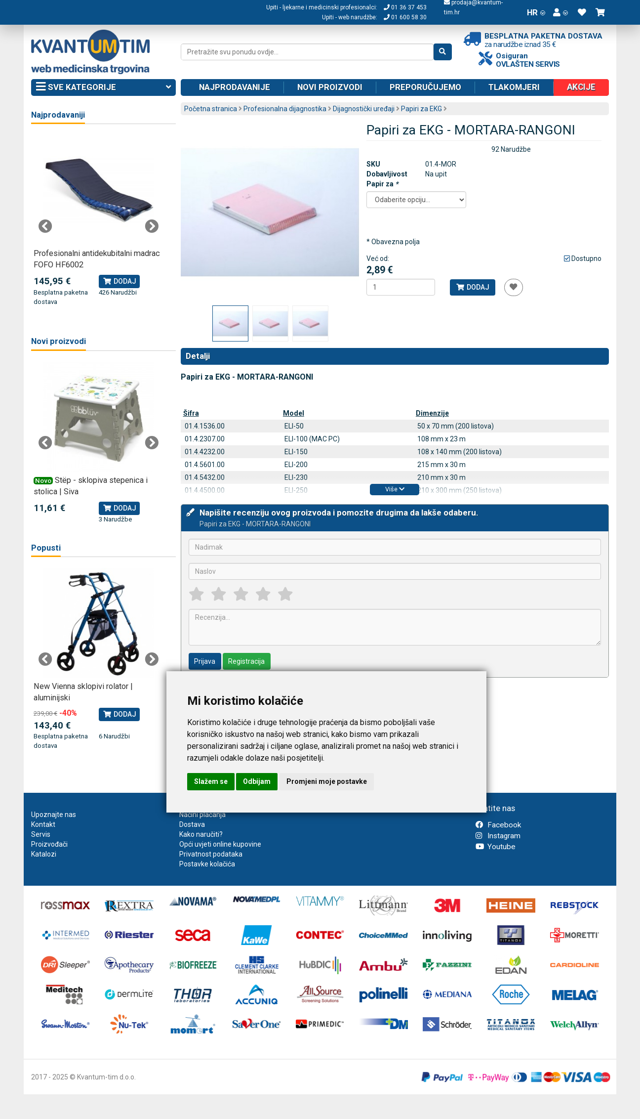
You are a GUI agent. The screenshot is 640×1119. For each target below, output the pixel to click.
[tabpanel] (98, 221)
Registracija (246, 661)
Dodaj (472, 287)
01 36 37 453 (405, 7)
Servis (40, 834)
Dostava (192, 824)
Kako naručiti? (201, 834)
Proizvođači (49, 844)
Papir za (382, 184)
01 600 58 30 (405, 17)
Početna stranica (210, 109)
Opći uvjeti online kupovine (220, 844)
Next (152, 226)
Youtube (496, 846)
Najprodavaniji (58, 115)
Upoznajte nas (53, 814)
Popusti (46, 548)
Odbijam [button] (257, 781)
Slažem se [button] (211, 781)
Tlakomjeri (514, 87)
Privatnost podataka (210, 854)
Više (394, 489)
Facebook (498, 824)
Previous (45, 226)
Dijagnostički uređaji (364, 109)
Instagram (498, 835)
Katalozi (43, 854)
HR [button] (536, 12)
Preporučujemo (425, 87)
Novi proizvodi (329, 87)
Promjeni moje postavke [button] (326, 781)
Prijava (204, 661)
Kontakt (43, 824)
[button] (560, 12)
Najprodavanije (234, 87)
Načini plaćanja (202, 814)
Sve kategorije (103, 87)
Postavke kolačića (207, 864)
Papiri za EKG (421, 109)
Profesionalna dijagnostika (284, 109)
